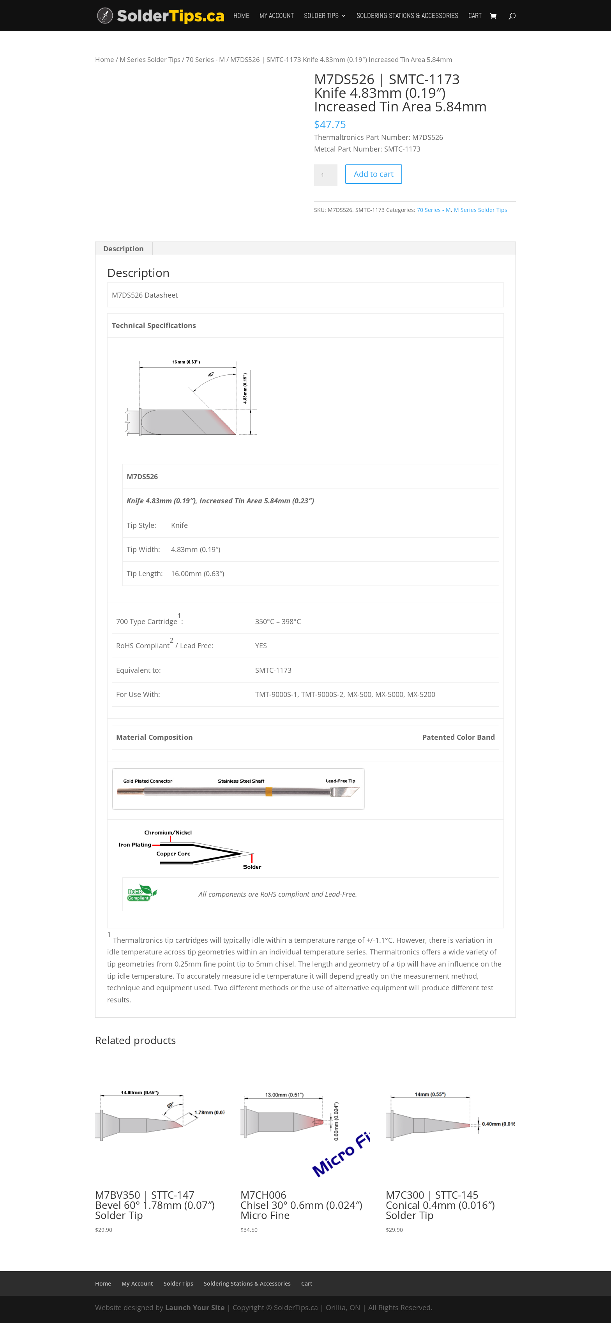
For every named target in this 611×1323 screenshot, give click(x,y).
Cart (475, 16)
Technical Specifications (154, 325)
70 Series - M (205, 59)
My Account (277, 16)
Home (241, 16)
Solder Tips (321, 16)
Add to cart (374, 174)
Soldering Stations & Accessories (407, 16)
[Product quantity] (325, 175)
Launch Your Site (195, 1307)
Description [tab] (123, 248)
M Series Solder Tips (150, 59)
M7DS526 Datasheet (145, 295)
